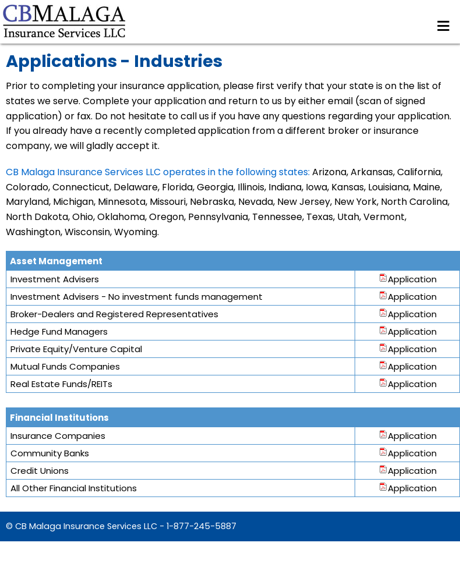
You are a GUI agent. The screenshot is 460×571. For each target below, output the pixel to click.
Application (407, 279)
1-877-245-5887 (201, 526)
